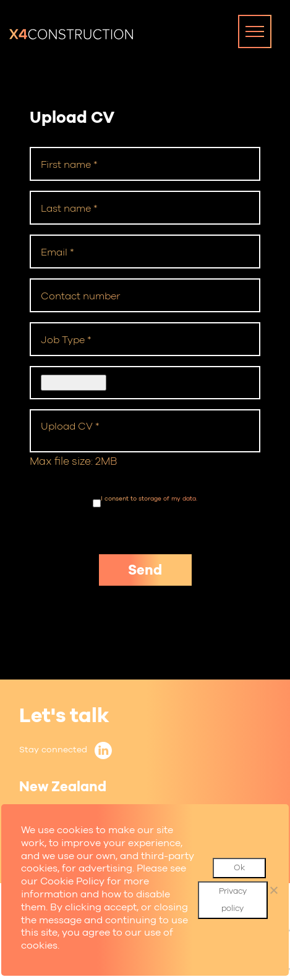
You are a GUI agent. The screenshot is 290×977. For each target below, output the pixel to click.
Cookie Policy (72, 881)
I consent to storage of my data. (149, 498)
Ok (239, 867)
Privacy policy (233, 899)
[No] (273, 890)
